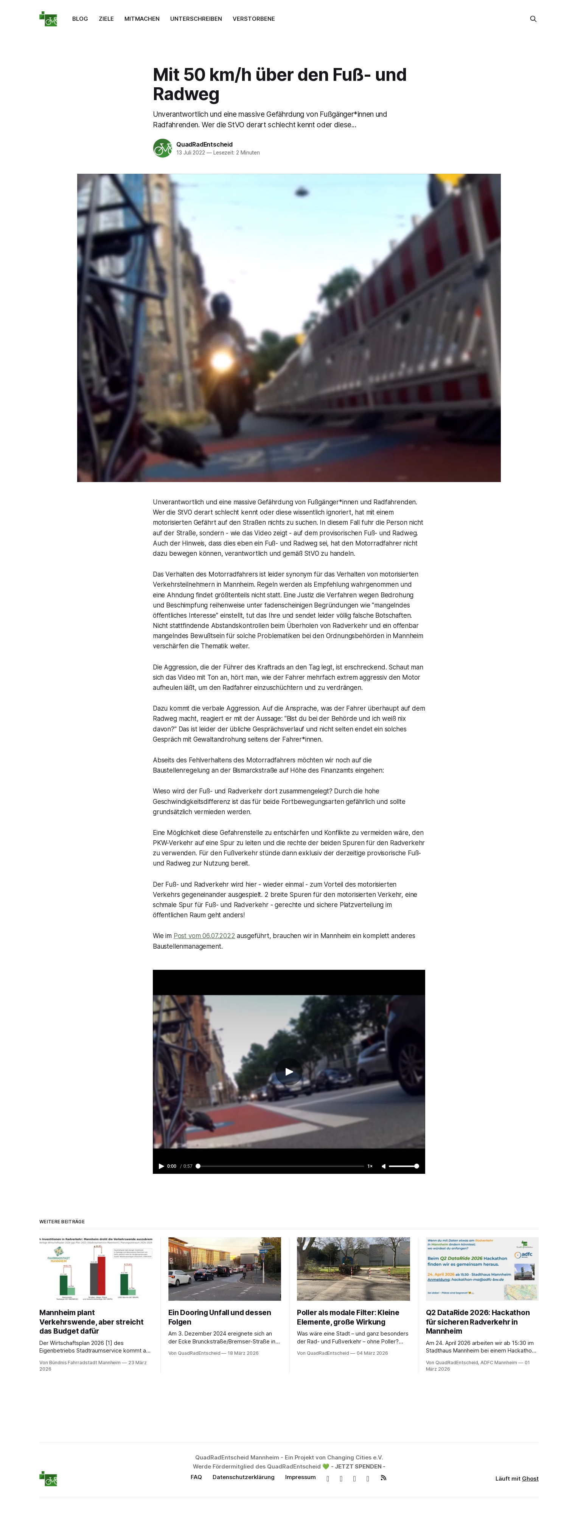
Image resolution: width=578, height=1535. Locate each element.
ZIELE (106, 18)
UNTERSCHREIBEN (196, 18)
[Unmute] (384, 1167)
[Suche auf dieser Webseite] (533, 19)
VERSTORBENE (254, 18)
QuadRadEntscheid (204, 144)
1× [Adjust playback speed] (370, 1166)
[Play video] (289, 1071)
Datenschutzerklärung (244, 1477)
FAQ (196, 1477)
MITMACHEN (142, 18)
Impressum (300, 1477)
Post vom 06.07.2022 (204, 936)
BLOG (80, 18)
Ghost (530, 1478)
